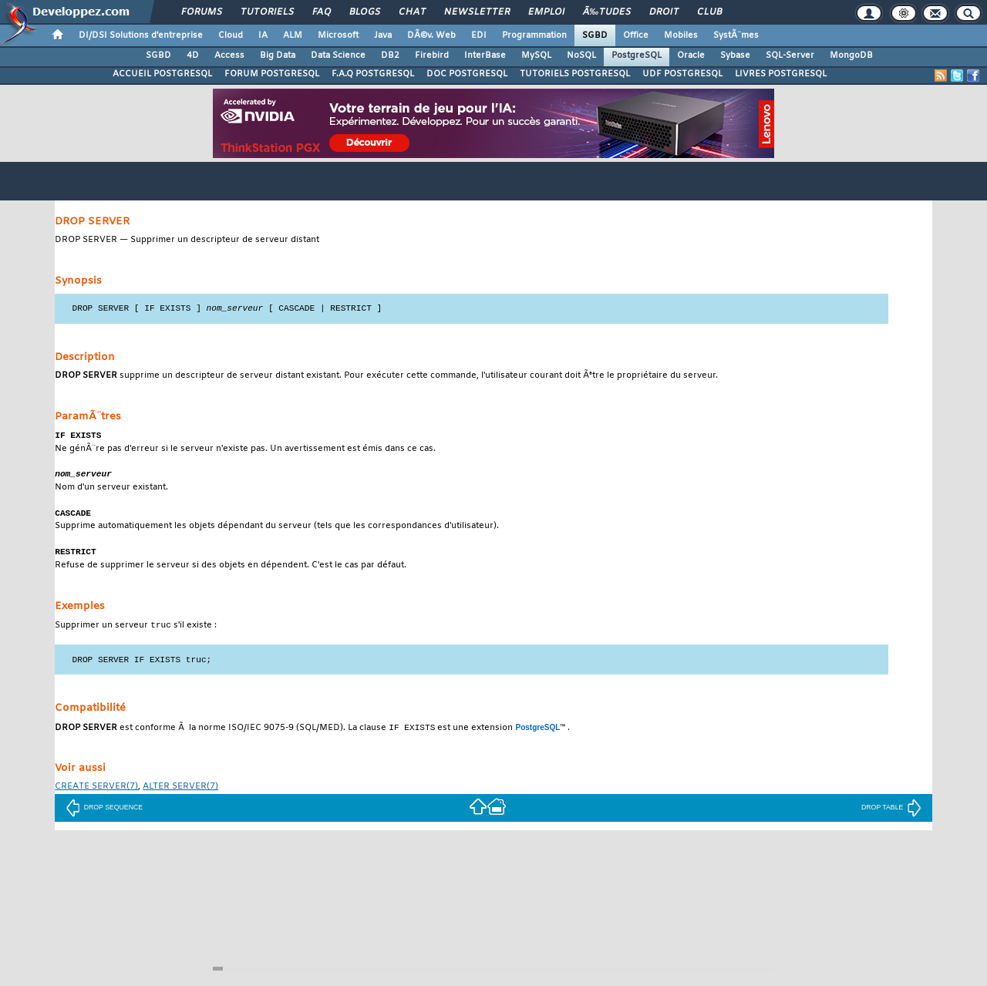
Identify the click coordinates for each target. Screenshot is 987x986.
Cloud (230, 35)
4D (193, 55)
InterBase (485, 55)
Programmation (534, 35)
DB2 (390, 55)
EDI (479, 35)
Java (383, 35)
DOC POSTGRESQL (466, 74)
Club (709, 12)
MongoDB (851, 55)
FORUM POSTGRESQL (271, 74)
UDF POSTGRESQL (682, 74)
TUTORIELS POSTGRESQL (575, 74)
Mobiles (681, 35)
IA (263, 35)
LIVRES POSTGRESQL (781, 74)
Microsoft (338, 35)
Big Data (277, 55)
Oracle (691, 55)
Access (229, 55)
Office (635, 35)
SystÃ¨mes (736, 35)
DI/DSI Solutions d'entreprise (141, 35)
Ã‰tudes (606, 12)
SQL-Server (790, 55)
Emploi (546, 12)
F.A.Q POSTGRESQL (373, 74)
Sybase (735, 55)
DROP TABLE (891, 812)
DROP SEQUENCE (104, 812)
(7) (96, 792)
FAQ (321, 12)
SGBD (595, 35)
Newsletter (477, 12)
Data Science (338, 55)
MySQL (536, 55)
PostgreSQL (636, 55)
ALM (292, 35)
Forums (202, 12)
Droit (664, 12)
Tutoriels (267, 12)
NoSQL (581, 55)
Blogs (365, 12)
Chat (412, 12)
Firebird (432, 55)
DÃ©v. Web (431, 35)
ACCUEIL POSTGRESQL (162, 74)
